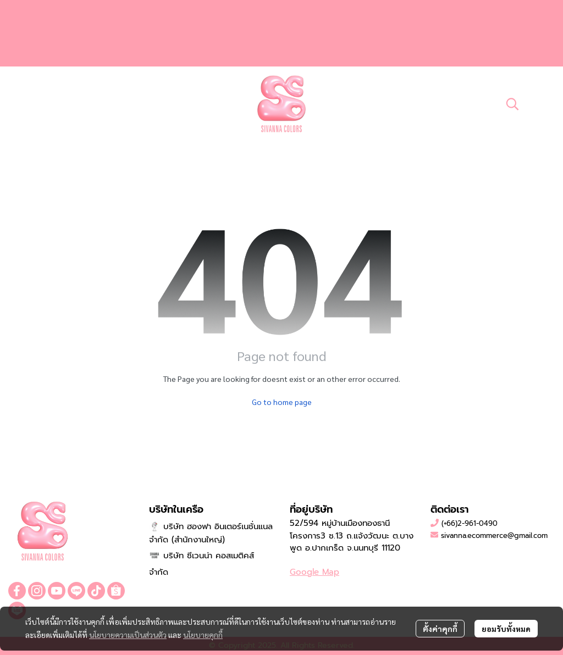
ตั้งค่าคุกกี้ (440, 629)
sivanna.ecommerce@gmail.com (494, 535)
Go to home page (282, 402)
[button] (512, 104)
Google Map (314, 572)
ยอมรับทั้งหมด (506, 629)
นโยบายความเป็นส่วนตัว (128, 635)
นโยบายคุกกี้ (203, 635)
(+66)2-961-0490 (469, 523)
